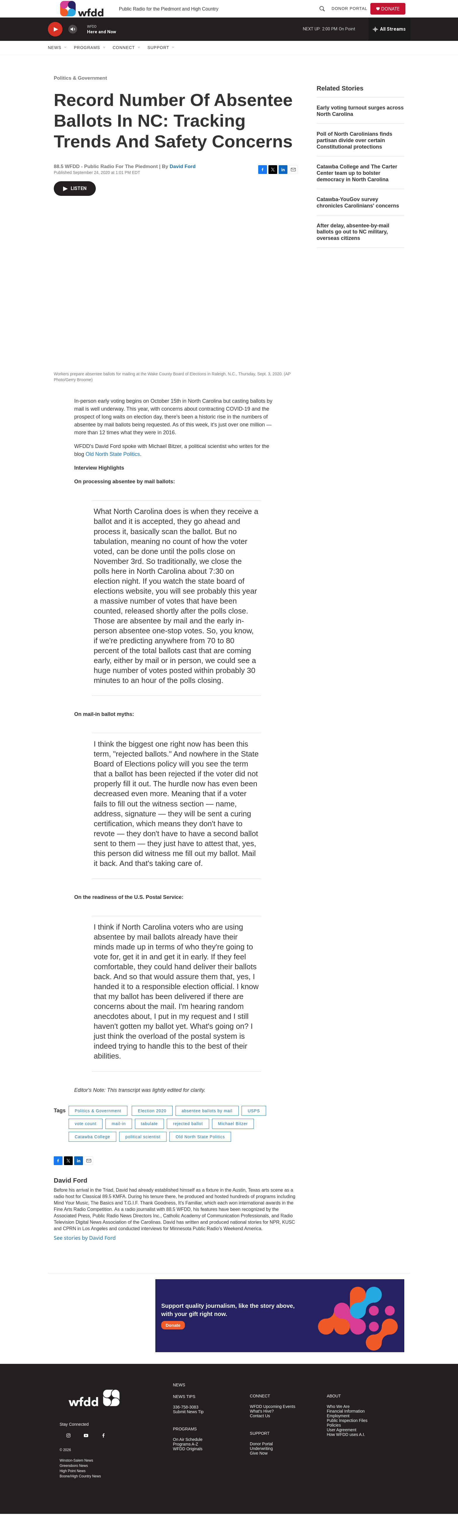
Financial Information (346, 1424)
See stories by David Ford (85, 1250)
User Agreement (341, 1443)
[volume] (73, 42)
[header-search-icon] (324, 15)
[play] (55, 42)
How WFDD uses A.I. (346, 1448)
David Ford (183, 179)
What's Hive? (262, 1424)
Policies (334, 1438)
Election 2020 (152, 1124)
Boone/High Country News (80, 1489)
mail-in (119, 1136)
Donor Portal (352, 15)
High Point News (73, 1484)
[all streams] (389, 42)
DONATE (394, 15)
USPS (254, 1124)
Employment (338, 1429)
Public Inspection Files (347, 1434)
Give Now (259, 1466)
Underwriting (261, 1462)
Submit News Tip (188, 1425)
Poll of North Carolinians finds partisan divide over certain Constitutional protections (354, 153)
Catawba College (92, 1150)
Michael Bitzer (233, 1136)
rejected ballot (188, 1136)
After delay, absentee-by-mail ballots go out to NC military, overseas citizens (353, 245)
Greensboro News (74, 1479)
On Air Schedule (187, 1453)
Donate (173, 1338)
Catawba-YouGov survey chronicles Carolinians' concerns (358, 216)
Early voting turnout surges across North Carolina (360, 124)
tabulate (149, 1136)
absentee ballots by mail (207, 1124)
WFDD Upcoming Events (272, 1420)
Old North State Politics (113, 467)
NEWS (179, 1398)
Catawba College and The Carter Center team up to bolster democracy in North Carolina (357, 186)
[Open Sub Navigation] (65, 60)
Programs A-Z (185, 1457)
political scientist (142, 1150)
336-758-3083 (185, 1420)
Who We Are (338, 1420)
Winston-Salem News (76, 1474)
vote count (86, 1136)
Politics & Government (80, 91)
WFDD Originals (187, 1462)
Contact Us (260, 1429)
